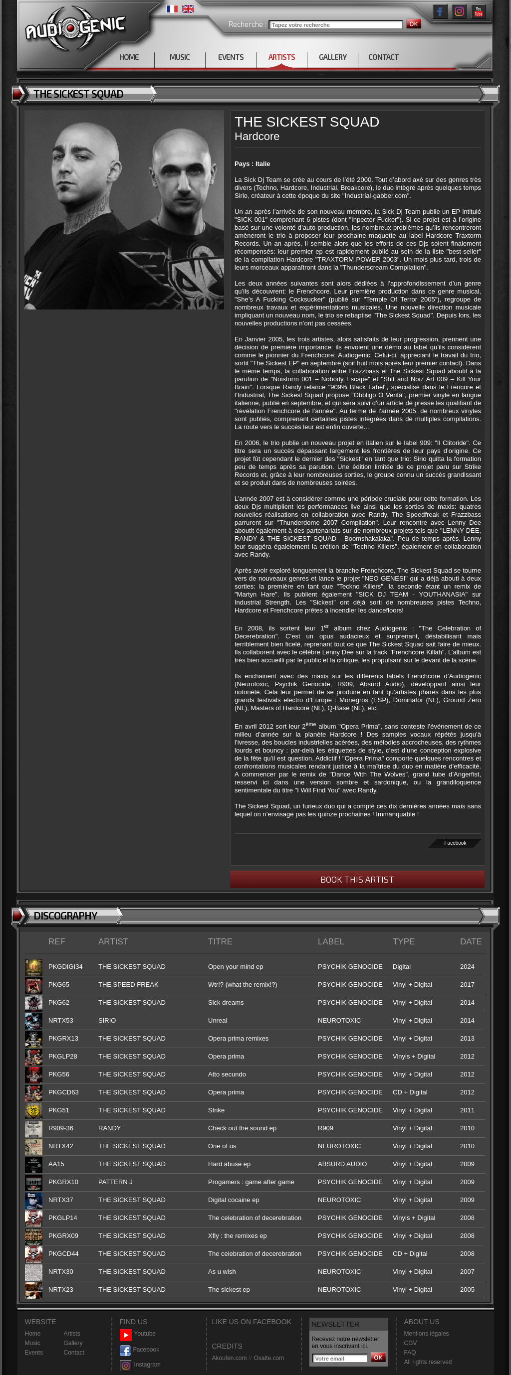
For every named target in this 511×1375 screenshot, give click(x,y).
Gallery (73, 1343)
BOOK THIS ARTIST (357, 879)
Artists (72, 1333)
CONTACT (383, 56)
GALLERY (332, 56)
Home (33, 1333)
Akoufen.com (229, 1358)
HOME (129, 56)
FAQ (410, 1352)
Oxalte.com (269, 1358)
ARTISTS (281, 56)
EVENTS (231, 56)
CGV (410, 1343)
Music (32, 1343)
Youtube (138, 1334)
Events (34, 1352)
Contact (74, 1352)
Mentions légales (426, 1333)
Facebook (456, 843)
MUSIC (180, 56)
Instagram (140, 1365)
